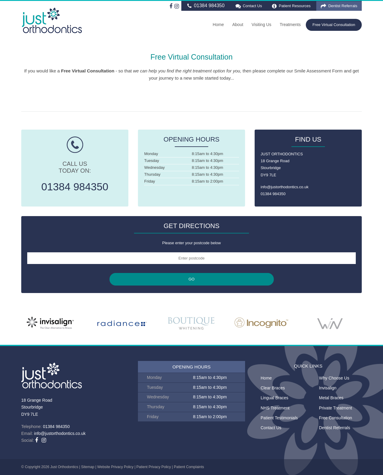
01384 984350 (205, 6)
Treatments (290, 24)
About (237, 24)
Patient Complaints (189, 467)
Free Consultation (335, 417)
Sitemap (87, 467)
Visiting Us (261, 24)
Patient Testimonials (279, 417)
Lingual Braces (274, 397)
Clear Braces (273, 388)
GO (191, 279)
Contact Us (248, 6)
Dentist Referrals (339, 6)
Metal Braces (331, 397)
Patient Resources (291, 6)
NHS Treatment (275, 408)
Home (218, 24)
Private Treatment (335, 408)
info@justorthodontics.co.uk (284, 187)
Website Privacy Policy (115, 467)
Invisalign (327, 388)
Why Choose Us (334, 378)
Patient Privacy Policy (153, 467)
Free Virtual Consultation (333, 24)
